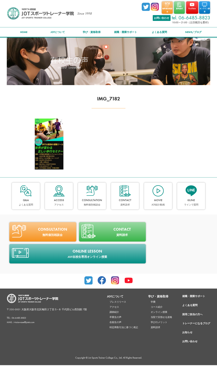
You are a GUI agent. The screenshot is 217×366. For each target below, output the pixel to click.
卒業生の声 (108, 315)
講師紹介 (107, 310)
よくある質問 (159, 30)
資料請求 (150, 326)
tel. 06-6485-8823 (191, 16)
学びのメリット (154, 321)
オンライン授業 (154, 310)
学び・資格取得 (92, 30)
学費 (148, 300)
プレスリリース (111, 300)
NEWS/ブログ (193, 30)
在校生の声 (108, 321)
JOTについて (58, 30)
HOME (23, 30)
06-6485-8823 (20, 316)
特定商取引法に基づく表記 (117, 326)
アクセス (107, 305)
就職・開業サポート (125, 30)
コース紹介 (151, 305)
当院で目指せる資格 (156, 315)
